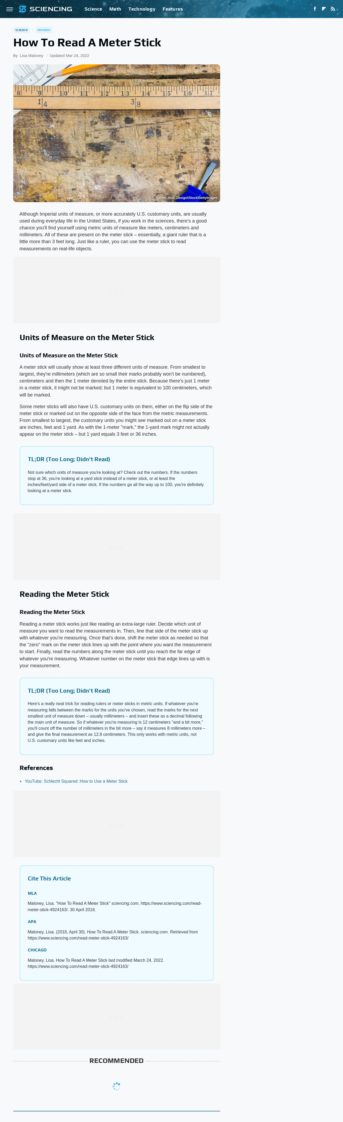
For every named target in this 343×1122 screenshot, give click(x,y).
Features (173, 9)
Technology (141, 9)
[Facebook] (315, 9)
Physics (44, 30)
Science (93, 9)
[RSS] (333, 9)
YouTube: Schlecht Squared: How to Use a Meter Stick (76, 781)
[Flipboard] (324, 9)
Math (115, 9)
